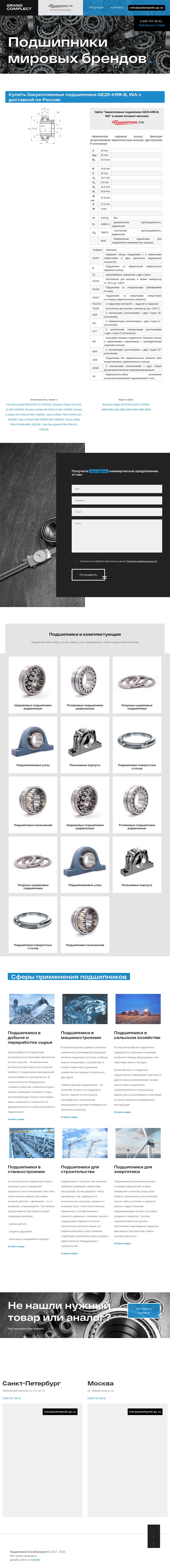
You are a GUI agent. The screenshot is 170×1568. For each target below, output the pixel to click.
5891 (116, 409)
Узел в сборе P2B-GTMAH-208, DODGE (41, 419)
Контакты (158, 18)
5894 (135, 409)
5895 (141, 409)
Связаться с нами (151, 25)
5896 (148, 409)
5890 (110, 409)
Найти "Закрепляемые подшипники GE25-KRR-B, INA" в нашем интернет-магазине (127, 118)
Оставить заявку (16, 1117)
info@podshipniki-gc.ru (146, 7)
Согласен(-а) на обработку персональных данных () (118, 561)
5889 (104, 409)
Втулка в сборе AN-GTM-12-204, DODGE (49, 409)
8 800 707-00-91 (149, 21)
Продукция (138, 18)
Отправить (88, 574)
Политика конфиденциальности (142, 561)
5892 (123, 409)
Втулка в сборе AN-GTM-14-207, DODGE (126, 404)
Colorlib (35, 1557)
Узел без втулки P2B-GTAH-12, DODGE (28, 404)
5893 (129, 409)
